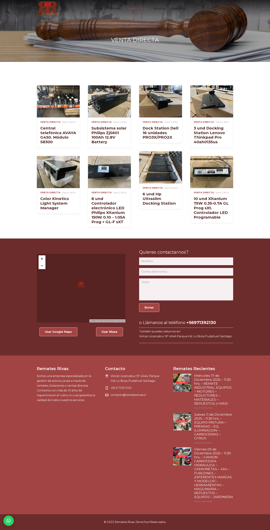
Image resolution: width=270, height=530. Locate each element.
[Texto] (186, 289)
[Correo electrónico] (186, 272)
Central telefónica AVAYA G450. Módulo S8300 (58, 135)
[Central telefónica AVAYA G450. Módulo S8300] (58, 87)
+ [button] (42, 258)
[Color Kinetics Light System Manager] (58, 158)
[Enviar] (149, 307)
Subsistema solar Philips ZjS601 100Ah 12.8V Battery (109, 135)
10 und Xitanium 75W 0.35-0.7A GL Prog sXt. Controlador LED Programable (211, 208)
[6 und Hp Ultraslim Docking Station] (160, 153)
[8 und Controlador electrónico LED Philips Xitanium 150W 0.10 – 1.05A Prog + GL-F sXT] (109, 158)
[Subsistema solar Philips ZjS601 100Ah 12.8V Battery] (109, 87)
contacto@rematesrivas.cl (128, 395)
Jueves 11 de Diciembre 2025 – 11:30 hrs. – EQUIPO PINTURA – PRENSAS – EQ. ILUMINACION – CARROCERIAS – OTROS (213, 426)
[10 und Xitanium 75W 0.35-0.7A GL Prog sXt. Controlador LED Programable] (211, 158)
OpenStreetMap (106, 321)
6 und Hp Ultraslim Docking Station (159, 199)
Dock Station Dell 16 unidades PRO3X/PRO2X (160, 133)
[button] (8, 521)
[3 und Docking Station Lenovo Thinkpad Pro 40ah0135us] (211, 87)
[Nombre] (186, 261)
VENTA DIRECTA (50, 122)
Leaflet (93, 321)
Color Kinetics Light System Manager (54, 203)
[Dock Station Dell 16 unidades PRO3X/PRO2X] (160, 87)
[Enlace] (47, 8)
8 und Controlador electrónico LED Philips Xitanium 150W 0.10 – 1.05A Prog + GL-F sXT (108, 210)
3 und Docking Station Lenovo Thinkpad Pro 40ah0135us (209, 135)
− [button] (42, 265)
